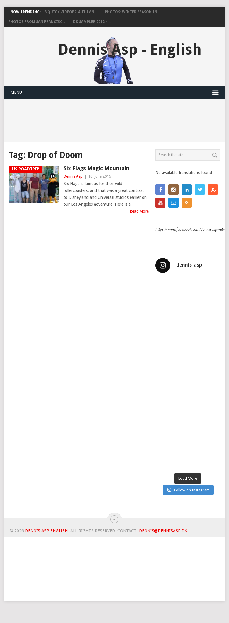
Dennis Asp (73, 176)
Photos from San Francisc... (36, 22)
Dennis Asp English (46, 530)
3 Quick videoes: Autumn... (70, 12)
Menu (16, 92)
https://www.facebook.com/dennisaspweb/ (190, 229)
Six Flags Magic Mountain (96, 168)
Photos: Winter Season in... (132, 12)
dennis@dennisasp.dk (163, 530)
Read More (139, 211)
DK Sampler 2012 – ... (92, 22)
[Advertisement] (114, 579)
